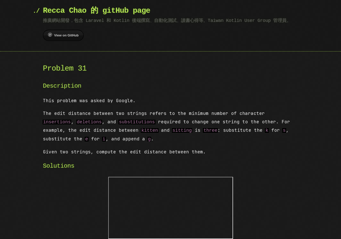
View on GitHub (63, 35)
